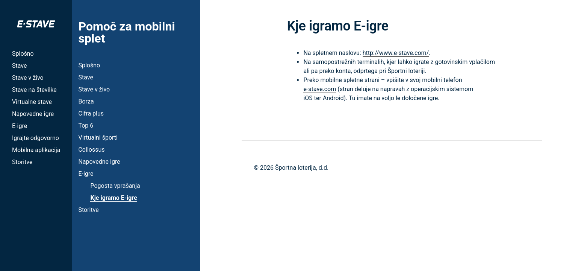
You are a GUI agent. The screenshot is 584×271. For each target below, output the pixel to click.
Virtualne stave (32, 101)
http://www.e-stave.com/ (396, 52)
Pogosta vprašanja (115, 185)
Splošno (23, 53)
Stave (19, 65)
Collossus (91, 149)
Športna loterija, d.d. (301, 167)
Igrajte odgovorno (35, 138)
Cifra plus (91, 113)
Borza (86, 101)
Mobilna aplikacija (36, 150)
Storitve (22, 162)
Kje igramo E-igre (113, 197)
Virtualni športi (98, 137)
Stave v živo (28, 77)
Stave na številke (34, 89)
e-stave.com (319, 89)
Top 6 (85, 125)
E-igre (19, 125)
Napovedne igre (33, 113)
